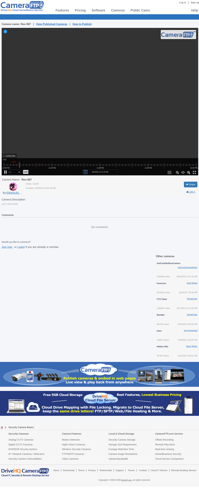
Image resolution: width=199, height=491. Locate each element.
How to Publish (82, 24)
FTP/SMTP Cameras (73, 454)
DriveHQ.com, (126, 480)
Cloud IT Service (159, 470)
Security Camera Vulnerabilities (25, 458)
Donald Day (192, 299)
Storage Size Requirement (123, 444)
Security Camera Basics (21, 427)
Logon (21, 247)
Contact (143, 470)
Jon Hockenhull (190, 330)
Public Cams (140, 10)
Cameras (118, 10)
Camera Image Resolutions (123, 454)
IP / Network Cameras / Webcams (26, 454)
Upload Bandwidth (118, 458)
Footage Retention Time (121, 449)
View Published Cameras (51, 24)
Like (190, 191)
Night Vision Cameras (73, 444)
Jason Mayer (191, 346)
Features (62, 10)
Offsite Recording (164, 439)
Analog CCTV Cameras (20, 439)
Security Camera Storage (122, 439)
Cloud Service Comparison (169, 458)
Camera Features (71, 433)
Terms (81, 470)
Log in (182, 2)
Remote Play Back (165, 444)
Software (98, 10)
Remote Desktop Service (183, 470)
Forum (131, 470)
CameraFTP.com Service (169, 433)
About (56, 470)
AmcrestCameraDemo (187, 267)
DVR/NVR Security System (22, 449)
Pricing (80, 10)
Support (120, 470)
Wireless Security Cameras (76, 449)
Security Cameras (18, 433)
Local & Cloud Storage (121, 433)
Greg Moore (192, 283)
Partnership (69, 470)
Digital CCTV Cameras (20, 444)
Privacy (92, 470)
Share (190, 184)
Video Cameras (70, 458)
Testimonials (106, 470)
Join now (7, 247)
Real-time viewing (164, 449)
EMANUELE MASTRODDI (15, 192)
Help (194, 10)
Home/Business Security (168, 454)
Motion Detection (71, 439)
